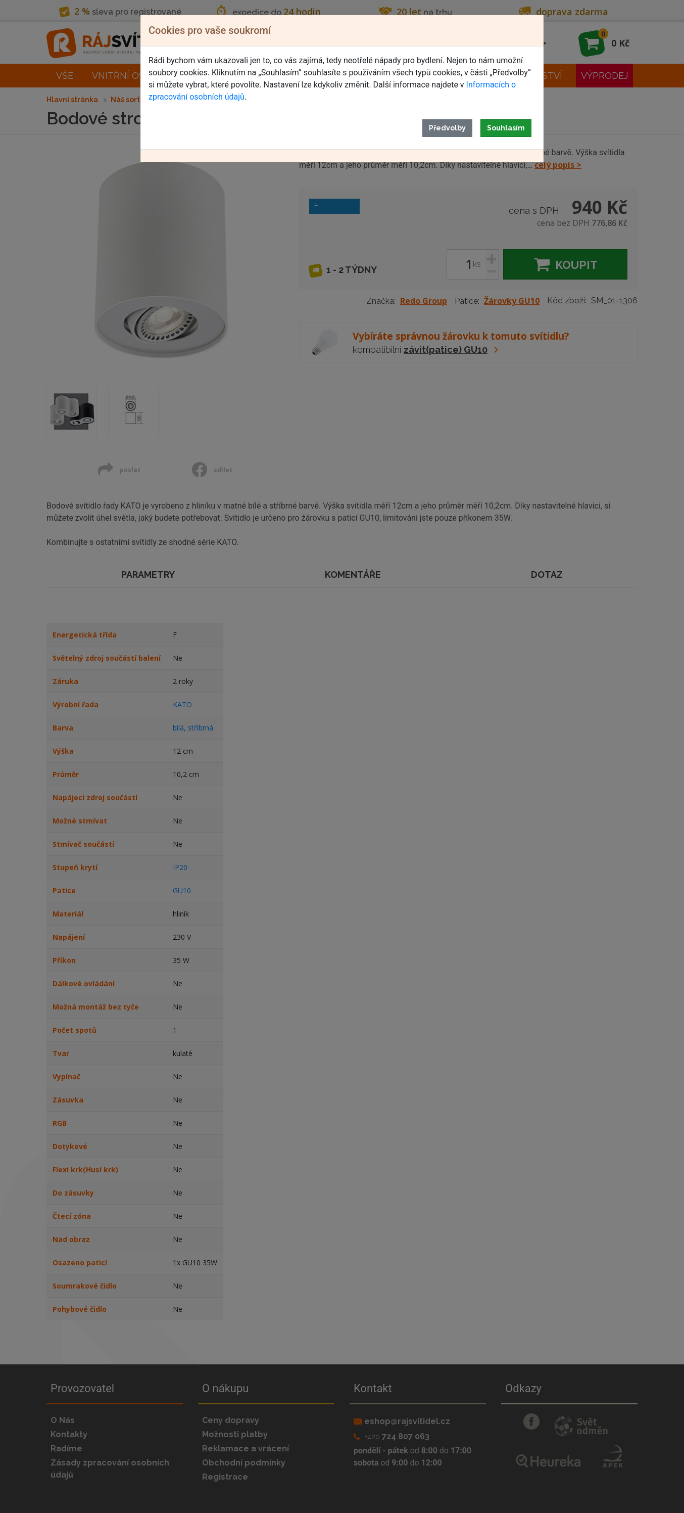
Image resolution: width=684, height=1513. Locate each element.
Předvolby (447, 128)
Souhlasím (506, 128)
